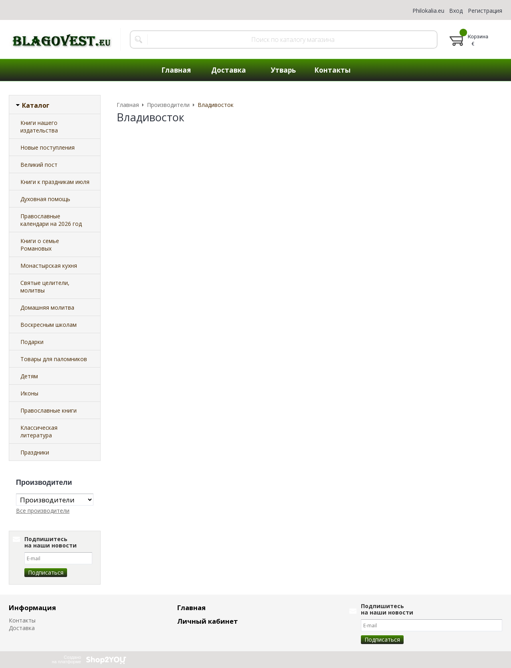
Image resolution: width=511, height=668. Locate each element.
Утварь (283, 70)
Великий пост (38, 164)
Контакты (332, 70)
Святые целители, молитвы (44, 286)
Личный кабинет (207, 621)
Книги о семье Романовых (39, 244)
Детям (29, 376)
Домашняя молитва (47, 307)
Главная (176, 70)
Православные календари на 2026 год (51, 219)
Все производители (42, 510)
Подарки (32, 342)
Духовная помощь (45, 199)
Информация (32, 607)
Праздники (34, 452)
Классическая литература (38, 431)
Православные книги (48, 410)
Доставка (228, 70)
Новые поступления (47, 147)
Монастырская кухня (48, 265)
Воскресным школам (48, 324)
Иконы (29, 393)
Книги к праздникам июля (54, 182)
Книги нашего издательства (39, 126)
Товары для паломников (53, 359)
